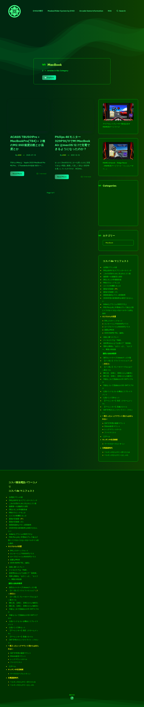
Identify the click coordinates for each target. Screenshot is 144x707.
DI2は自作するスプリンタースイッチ (117, 270)
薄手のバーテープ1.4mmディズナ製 (117, 358)
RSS (110, 11)
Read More (18, 174)
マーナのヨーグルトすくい (114, 444)
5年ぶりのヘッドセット (113, 321)
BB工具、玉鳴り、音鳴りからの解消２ (118, 376)
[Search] (120, 11)
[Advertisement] (72, 38)
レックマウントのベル (112, 429)
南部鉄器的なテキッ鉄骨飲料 (114, 295)
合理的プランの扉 (110, 267)
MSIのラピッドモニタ (111, 283)
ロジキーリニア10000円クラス (116, 324)
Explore (49, 77)
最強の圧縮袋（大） (111, 292)
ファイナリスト (110, 432)
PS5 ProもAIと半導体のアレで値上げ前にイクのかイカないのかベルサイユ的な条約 (118, 310)
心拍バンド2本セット (111, 397)
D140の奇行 (38, 11)
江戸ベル (106, 436)
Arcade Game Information (91, 11)
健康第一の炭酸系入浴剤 (112, 277)
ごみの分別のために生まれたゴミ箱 (117, 273)
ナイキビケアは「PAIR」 (112, 340)
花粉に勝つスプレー (111, 337)
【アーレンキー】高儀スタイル (115, 407)
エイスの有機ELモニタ (112, 286)
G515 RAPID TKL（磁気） (114, 333)
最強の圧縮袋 (108, 289)
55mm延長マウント (112, 426)
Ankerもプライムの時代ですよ (115, 304)
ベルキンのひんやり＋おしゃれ (116, 455)
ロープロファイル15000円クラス (117, 327)
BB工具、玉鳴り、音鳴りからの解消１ (118, 373)
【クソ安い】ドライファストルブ (116, 361)
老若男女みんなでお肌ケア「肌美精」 (117, 343)
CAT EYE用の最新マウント (114, 423)
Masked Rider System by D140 (61, 11)
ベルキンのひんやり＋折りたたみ (117, 452)
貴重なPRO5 (109, 330)
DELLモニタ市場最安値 (112, 280)
